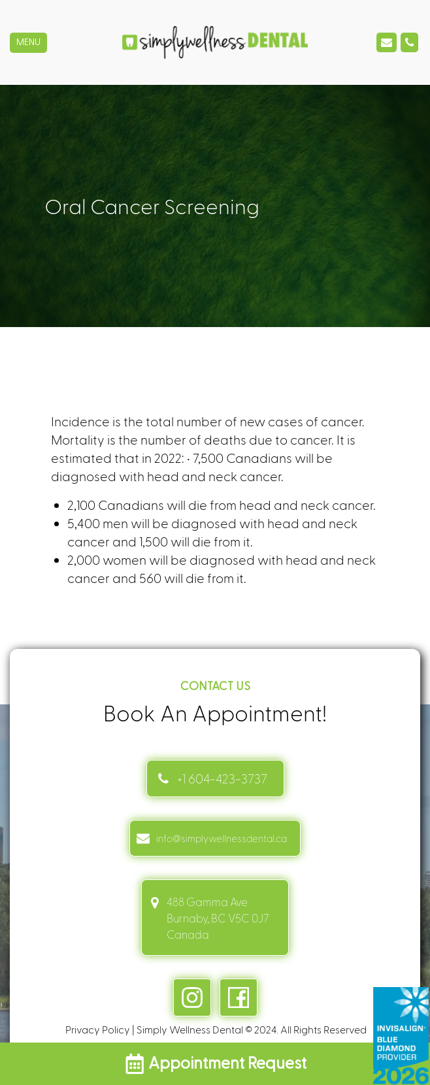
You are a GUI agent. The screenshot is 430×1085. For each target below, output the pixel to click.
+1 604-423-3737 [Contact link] (222, 778)
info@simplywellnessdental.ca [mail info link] (221, 838)
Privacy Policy (97, 1029)
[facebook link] (238, 997)
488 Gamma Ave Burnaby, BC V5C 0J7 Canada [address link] (218, 918)
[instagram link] (192, 997)
